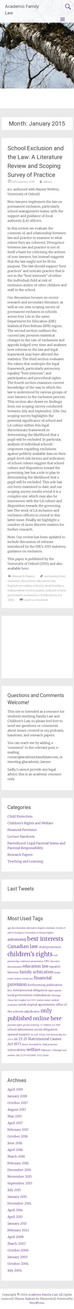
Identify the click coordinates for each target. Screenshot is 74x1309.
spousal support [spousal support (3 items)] (18, 1034)
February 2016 (18, 1163)
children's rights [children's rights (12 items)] (30, 954)
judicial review (56, 590)
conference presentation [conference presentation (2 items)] (31, 961)
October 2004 (18, 1264)
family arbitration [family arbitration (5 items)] (36, 972)
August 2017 (16, 1109)
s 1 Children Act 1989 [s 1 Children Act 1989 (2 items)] (50, 1025)
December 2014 (19, 1203)
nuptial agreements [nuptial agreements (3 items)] (41, 1004)
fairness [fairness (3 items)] (13, 972)
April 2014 (15, 1210)
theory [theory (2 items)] (25, 1044)
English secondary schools (25, 585)
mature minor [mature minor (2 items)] (44, 1000)
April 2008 (15, 1237)
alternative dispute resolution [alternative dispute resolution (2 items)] (40, 928)
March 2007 (16, 1244)
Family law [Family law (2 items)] (27, 978)
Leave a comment (35, 600)
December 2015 (19, 1170)
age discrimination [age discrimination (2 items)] (16, 928)
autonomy (51, 576)
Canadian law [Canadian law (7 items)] (22, 946)
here (25, 568)
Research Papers (23, 576)
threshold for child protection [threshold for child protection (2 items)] (43, 1044)
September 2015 (19, 1183)
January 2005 (17, 1257)
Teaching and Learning (25, 861)
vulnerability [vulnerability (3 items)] (16, 1050)
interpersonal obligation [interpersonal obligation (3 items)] (30, 990)
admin (47, 182)
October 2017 (17, 1103)
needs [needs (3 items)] (22, 1004)
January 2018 (17, 1096)
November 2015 (19, 1176)
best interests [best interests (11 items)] (45, 938)
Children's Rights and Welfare (30, 823)
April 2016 (15, 1150)
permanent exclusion (22, 595)
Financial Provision (22, 830)
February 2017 (18, 1130)
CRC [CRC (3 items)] (47, 961)
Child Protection (20, 816)
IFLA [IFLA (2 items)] (9, 990)
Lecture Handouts (21, 836)
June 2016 (14, 1143)
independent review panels (25, 590)
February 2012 (18, 1230)
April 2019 (15, 1089)
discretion (28, 581)
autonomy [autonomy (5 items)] (16, 939)
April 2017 (15, 1123)
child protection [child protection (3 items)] (50, 947)
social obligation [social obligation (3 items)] (45, 1029)
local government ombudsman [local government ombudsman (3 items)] (29, 995)
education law (45, 581)
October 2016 (17, 1136)
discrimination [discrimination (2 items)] (14, 967)
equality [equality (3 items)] (54, 966)
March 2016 (16, 1156)
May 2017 (14, 1116)
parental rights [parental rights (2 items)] (14, 1025)
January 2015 (17, 1197)
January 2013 (17, 1223)
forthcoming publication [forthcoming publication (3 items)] (45, 985)
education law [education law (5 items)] (35, 966)
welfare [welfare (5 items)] (33, 1049)
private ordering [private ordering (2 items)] (31, 1025)
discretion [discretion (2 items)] (55, 961)
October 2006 (18, 1250)
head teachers (54, 585)
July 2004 (14, 1270)
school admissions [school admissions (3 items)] (20, 1029)
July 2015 (14, 1190)
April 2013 (14, 1217)
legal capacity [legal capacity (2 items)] (55, 990)
